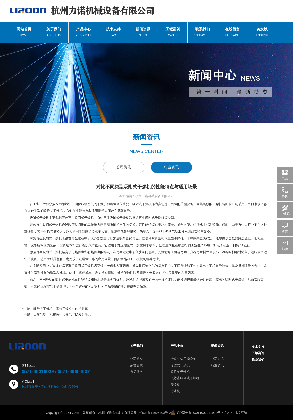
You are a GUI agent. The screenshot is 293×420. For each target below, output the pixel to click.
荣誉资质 (136, 365)
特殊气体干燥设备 (183, 359)
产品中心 (177, 346)
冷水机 (175, 391)
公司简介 (136, 359)
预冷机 (175, 384)
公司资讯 (127, 167)
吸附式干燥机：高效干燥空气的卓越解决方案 (65, 309)
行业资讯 (180, 167)
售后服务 (136, 371)
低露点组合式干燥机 (185, 378)
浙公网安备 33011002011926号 (196, 412)
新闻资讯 (217, 346)
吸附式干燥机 (180, 371)
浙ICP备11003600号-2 (155, 413)
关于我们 (136, 346)
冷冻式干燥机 (180, 365)
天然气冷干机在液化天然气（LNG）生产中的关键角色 (72, 315)
